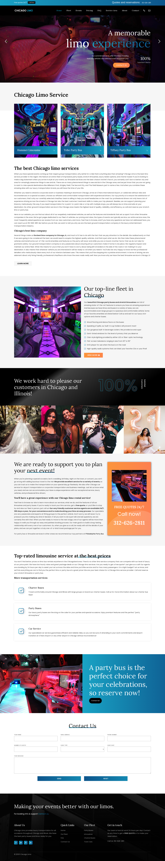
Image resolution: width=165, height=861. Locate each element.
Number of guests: (20, 745)
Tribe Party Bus (73, 150)
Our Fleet (64, 834)
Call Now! (32, 2)
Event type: (64, 745)
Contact (135, 10)
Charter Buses (36, 587)
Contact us (43, 814)
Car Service (35, 628)
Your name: (17, 734)
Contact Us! (95, 701)
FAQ (99, 10)
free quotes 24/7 (129, 507)
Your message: (19, 756)
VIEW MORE (93, 355)
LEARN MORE (23, 263)
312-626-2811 (146, 3)
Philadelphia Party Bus (94, 534)
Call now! (129, 514)
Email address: (65, 734)
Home (59, 10)
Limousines (88, 834)
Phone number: (112, 734)
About (124, 10)
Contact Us (65, 842)
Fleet (69, 10)
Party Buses (35, 608)
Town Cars (88, 842)
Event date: (110, 745)
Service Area (111, 10)
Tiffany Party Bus (120, 150)
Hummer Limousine (29, 150)
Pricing (89, 10)
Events (79, 10)
